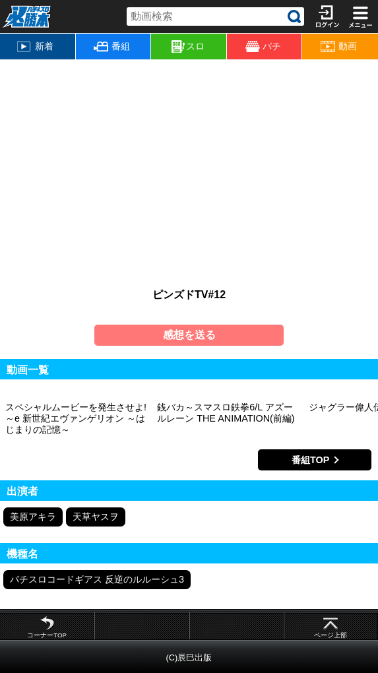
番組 (112, 46)
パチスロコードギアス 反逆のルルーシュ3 (97, 579)
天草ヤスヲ (96, 516)
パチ (263, 46)
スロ (188, 46)
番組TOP (310, 460)
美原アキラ (33, 516)
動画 (339, 46)
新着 (35, 46)
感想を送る (189, 334)
